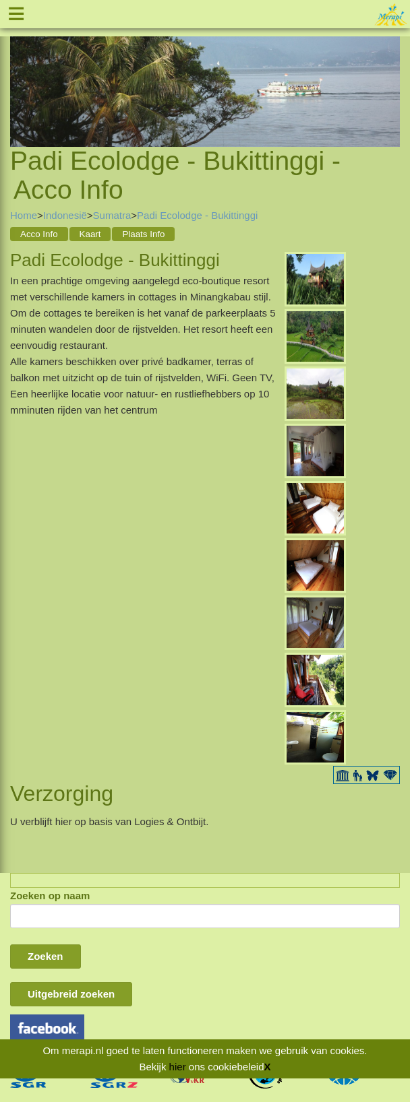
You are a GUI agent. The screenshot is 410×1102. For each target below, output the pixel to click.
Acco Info (39, 234)
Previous (20, 75)
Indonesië (65, 215)
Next (390, 75)
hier (177, 1066)
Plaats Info (143, 234)
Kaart (90, 234)
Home (23, 215)
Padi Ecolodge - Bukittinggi (197, 215)
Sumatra (112, 215)
